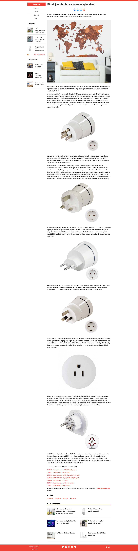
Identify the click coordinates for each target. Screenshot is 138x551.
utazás (65, 498)
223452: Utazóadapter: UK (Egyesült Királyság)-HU (63, 478)
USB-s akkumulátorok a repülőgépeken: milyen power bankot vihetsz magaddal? (65, 511)
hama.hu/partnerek (103, 488)
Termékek (36, 12)
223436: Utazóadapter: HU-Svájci (57, 480)
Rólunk (36, 19)
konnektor (58, 498)
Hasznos (36, 15)
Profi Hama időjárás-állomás (65, 533)
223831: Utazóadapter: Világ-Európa (58, 485)
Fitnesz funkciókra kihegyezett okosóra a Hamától (38, 77)
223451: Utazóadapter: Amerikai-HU (58, 472)
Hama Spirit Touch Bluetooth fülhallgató (39, 39)
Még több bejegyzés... (40, 54)
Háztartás (73, 498)
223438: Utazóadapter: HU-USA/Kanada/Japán (62, 470)
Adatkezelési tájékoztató (34, 548)
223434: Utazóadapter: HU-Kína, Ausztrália (60, 483)
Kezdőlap (36, 8)
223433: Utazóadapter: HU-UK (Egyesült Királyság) (63, 475)
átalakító (50, 498)
